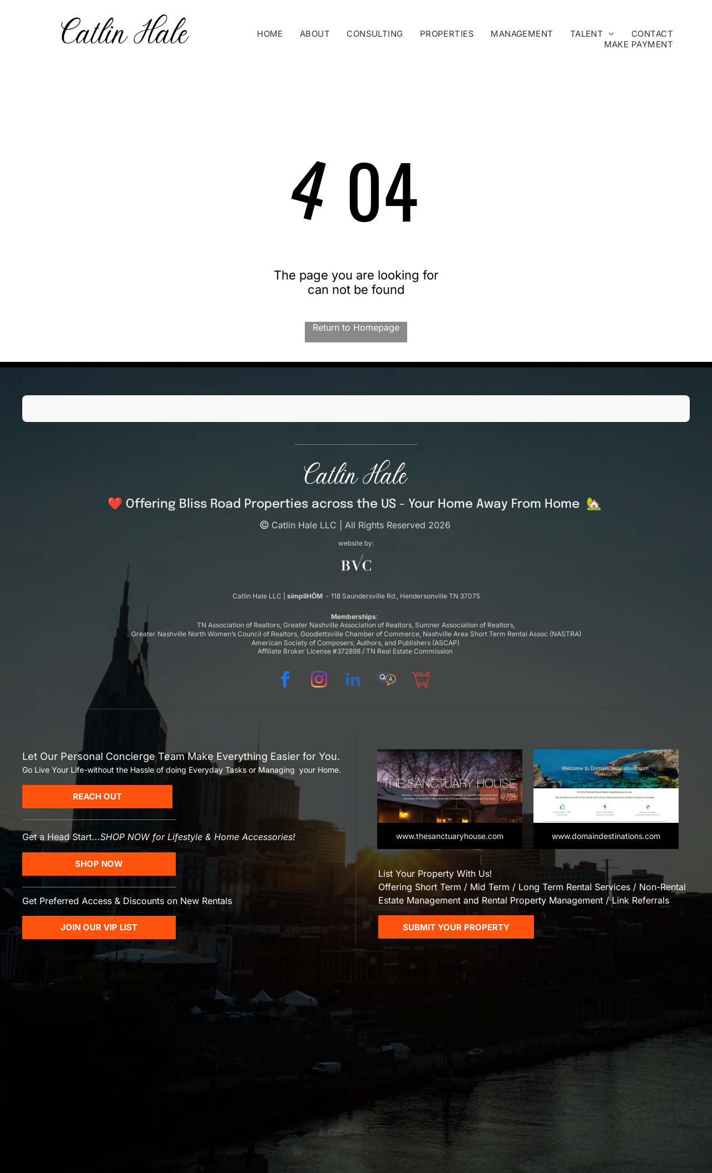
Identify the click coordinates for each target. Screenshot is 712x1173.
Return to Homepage (356, 327)
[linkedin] (352, 681)
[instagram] (318, 681)
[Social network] (386, 681)
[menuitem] (270, 33)
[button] (22, 433)
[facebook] (285, 681)
